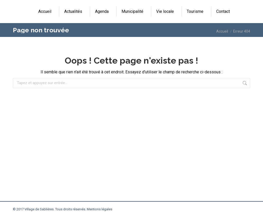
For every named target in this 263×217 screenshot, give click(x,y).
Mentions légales (99, 209)
